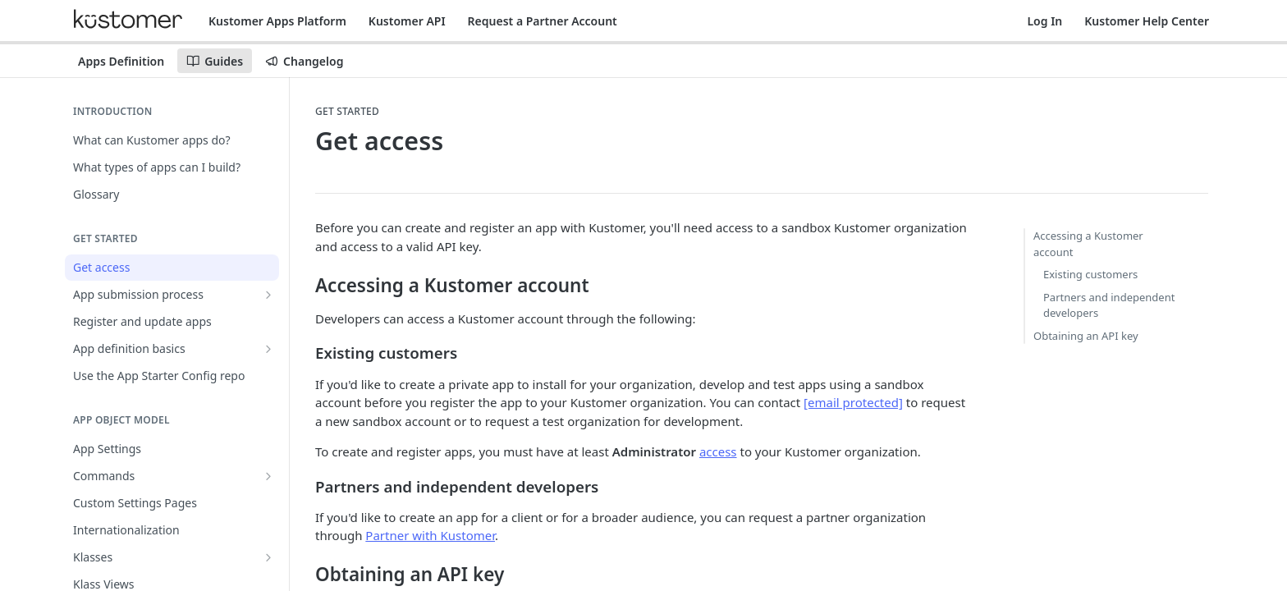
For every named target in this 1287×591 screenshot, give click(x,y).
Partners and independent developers (1109, 305)
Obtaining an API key (1085, 335)
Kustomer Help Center (1146, 21)
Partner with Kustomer (430, 535)
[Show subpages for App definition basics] (268, 348)
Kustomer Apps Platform (277, 21)
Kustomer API (407, 21)
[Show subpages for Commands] (268, 476)
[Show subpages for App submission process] (268, 294)
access (718, 451)
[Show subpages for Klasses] (268, 557)
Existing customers (1090, 274)
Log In (1044, 21)
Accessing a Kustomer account (1088, 243)
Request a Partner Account (542, 21)
